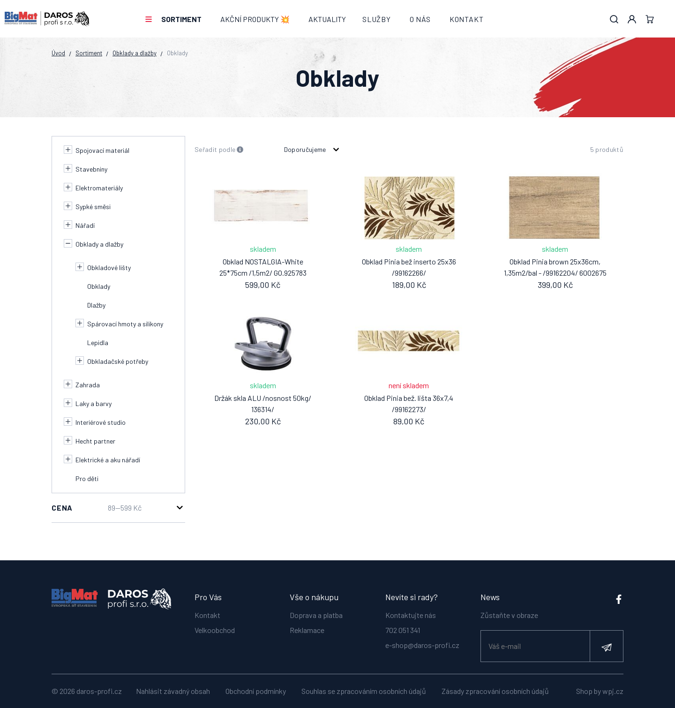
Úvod (58, 53)
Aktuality (327, 19)
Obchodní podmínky (255, 690)
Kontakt (467, 19)
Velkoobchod (215, 629)
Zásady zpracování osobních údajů (495, 690)
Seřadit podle (219, 149)
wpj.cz (612, 690)
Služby (376, 19)
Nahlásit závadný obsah (173, 690)
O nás (420, 19)
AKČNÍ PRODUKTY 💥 (255, 19)
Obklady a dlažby (134, 53)
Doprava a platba (316, 614)
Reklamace (307, 629)
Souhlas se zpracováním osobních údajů (363, 690)
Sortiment (181, 19)
